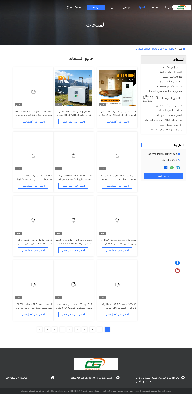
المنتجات (141, 7)
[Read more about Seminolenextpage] (47, 329)
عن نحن (127, 7)
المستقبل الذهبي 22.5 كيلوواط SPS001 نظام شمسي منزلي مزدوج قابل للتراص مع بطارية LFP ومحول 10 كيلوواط (34, 308)
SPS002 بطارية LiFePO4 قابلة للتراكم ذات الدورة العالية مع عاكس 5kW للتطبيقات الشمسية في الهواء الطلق (119, 308)
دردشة (96, 7)
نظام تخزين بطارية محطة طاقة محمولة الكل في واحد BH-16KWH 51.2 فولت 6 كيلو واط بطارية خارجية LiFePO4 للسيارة (74, 115)
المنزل (113, 7)
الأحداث (155, 7)
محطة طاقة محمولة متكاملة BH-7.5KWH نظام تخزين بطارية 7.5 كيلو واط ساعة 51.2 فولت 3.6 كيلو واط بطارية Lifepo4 (33, 115)
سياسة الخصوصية (149, 391)
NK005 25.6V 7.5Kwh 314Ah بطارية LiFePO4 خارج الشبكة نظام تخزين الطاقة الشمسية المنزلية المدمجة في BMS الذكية (73, 179)
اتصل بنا (169, 7)
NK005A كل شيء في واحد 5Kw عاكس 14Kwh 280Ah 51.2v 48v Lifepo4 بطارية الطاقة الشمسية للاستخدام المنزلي (117, 115)
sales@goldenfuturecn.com (163, 154)
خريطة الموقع (165, 391)
